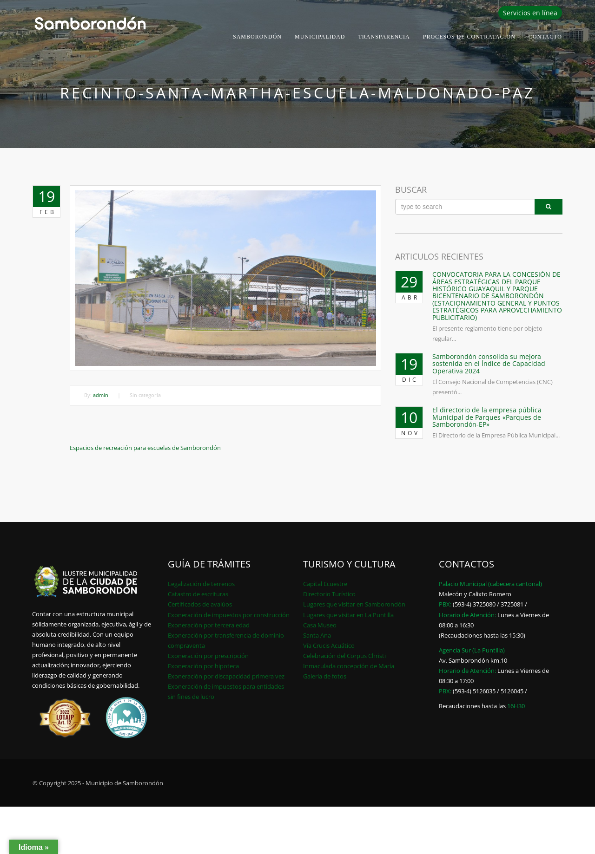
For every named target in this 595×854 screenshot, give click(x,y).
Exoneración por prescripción (208, 656)
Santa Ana (317, 635)
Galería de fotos (324, 676)
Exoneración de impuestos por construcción (229, 615)
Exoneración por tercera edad (209, 625)
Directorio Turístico (329, 594)
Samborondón (257, 36)
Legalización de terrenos (201, 584)
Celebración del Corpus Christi (344, 656)
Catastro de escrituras (198, 594)
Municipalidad (320, 36)
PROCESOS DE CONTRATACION (469, 36)
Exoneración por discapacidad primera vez (226, 676)
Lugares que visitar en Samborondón (354, 604)
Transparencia (384, 36)
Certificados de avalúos (200, 604)
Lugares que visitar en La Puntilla (348, 615)
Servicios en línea (530, 12)
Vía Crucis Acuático (329, 645)
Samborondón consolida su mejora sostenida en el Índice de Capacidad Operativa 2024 (488, 363)
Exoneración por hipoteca (203, 666)
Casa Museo (320, 625)
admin (100, 394)
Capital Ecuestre (325, 584)
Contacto (545, 36)
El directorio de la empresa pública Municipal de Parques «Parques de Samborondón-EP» (487, 417)
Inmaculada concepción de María (348, 666)
